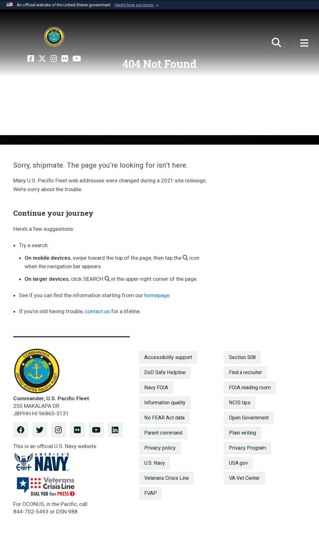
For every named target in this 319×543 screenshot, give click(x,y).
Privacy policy (160, 448)
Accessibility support (168, 357)
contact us (97, 311)
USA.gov (238, 463)
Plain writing (242, 433)
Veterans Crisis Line (166, 478)
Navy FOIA (156, 388)
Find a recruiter (245, 372)
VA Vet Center (244, 478)
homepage (156, 295)
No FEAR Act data (164, 418)
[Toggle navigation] (304, 43)
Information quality (164, 403)
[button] (137, 5)
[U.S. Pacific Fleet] (54, 37)
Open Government (249, 418)
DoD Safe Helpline (164, 372)
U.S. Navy (154, 463)
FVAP (150, 493)
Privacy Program (247, 448)
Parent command (163, 433)
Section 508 (242, 357)
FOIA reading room (250, 388)
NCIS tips (239, 403)
